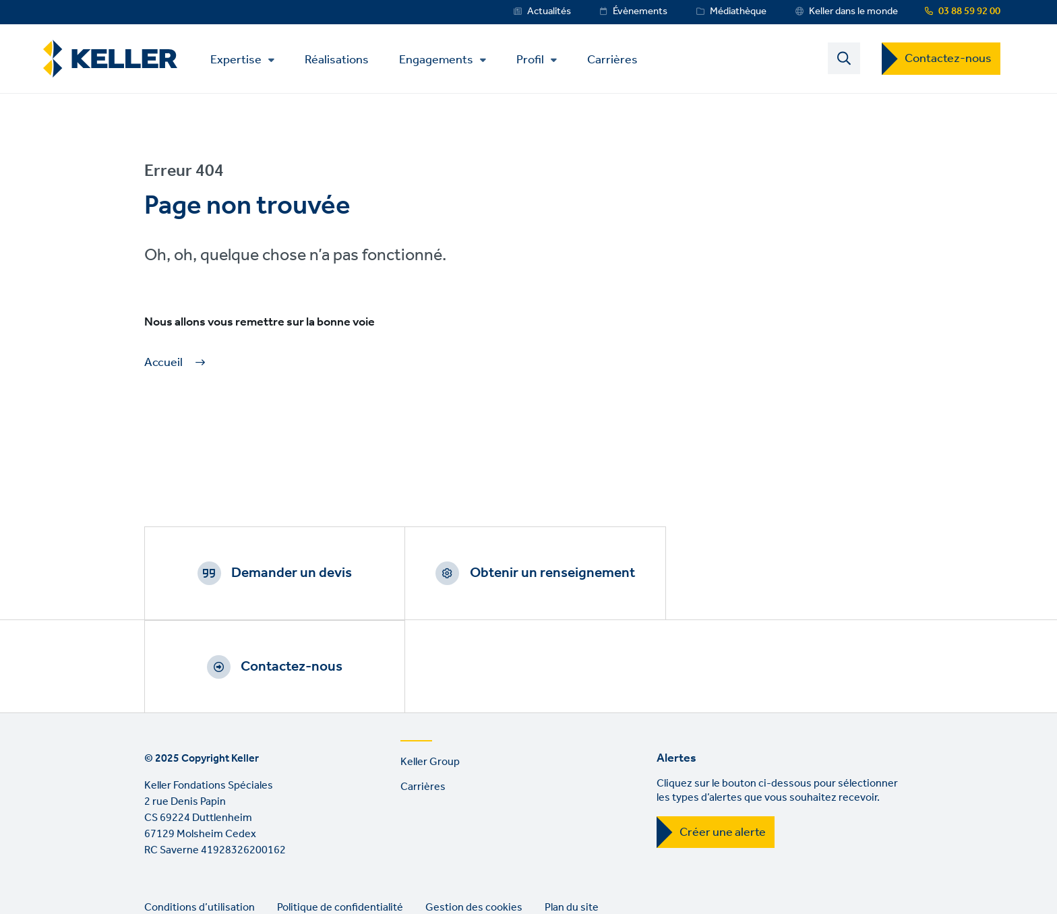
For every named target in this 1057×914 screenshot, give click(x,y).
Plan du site (572, 814)
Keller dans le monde (853, 11)
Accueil (163, 363)
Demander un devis (289, 572)
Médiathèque (738, 11)
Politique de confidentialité (340, 814)
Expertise (236, 60)
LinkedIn (157, 870)
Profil (531, 60)
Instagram (234, 870)
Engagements (437, 60)
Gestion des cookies (473, 814)
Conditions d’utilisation (199, 814)
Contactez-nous (948, 58)
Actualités (549, 11)
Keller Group (430, 669)
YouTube (196, 870)
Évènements (640, 11)
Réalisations (337, 59)
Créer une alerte (723, 739)
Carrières (613, 59)
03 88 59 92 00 (969, 11)
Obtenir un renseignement (545, 572)
